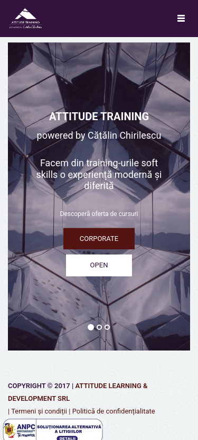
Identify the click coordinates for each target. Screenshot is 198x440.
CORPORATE (99, 238)
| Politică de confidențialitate (112, 411)
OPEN (99, 265)
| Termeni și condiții (37, 411)
